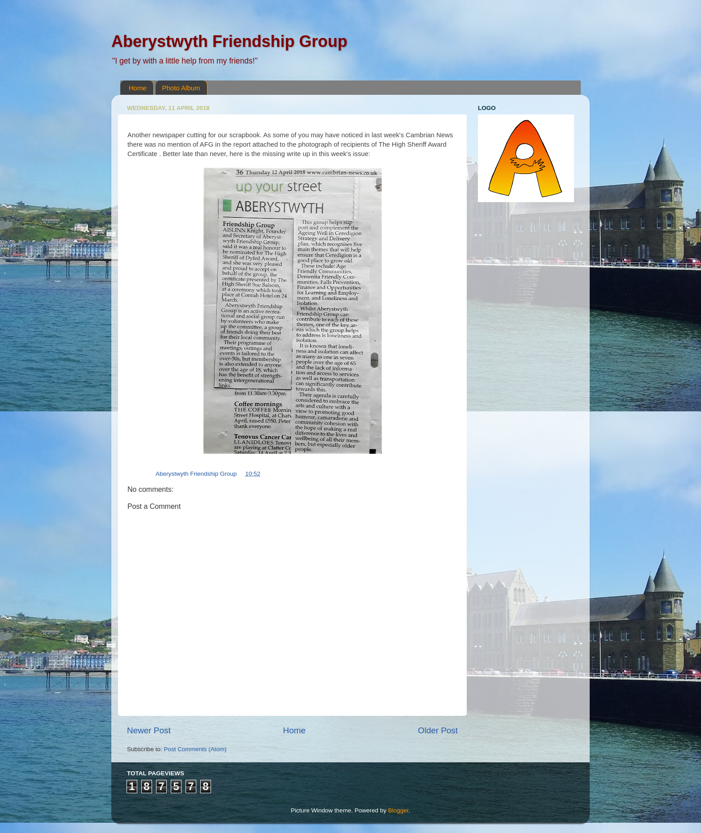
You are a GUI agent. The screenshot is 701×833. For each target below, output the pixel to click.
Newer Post (149, 730)
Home (138, 88)
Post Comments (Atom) (195, 749)
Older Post (438, 730)
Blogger (398, 810)
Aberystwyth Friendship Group (229, 41)
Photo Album (181, 88)
